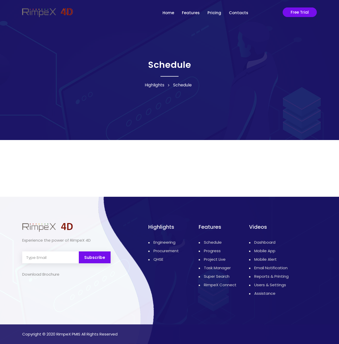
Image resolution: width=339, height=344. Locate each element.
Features (191, 12)
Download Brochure (40, 274)
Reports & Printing (271, 276)
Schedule (213, 242)
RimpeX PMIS (68, 334)
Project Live (215, 259)
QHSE (158, 259)
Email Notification (271, 268)
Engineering (161, 242)
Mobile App (264, 250)
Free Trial (300, 12)
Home (168, 12)
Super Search (216, 276)
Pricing (214, 12)
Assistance (264, 293)
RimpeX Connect (220, 285)
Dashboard (264, 242)
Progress (212, 250)
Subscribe (94, 257)
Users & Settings (270, 285)
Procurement (161, 250)
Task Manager (217, 268)
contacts (238, 12)
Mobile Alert (265, 259)
